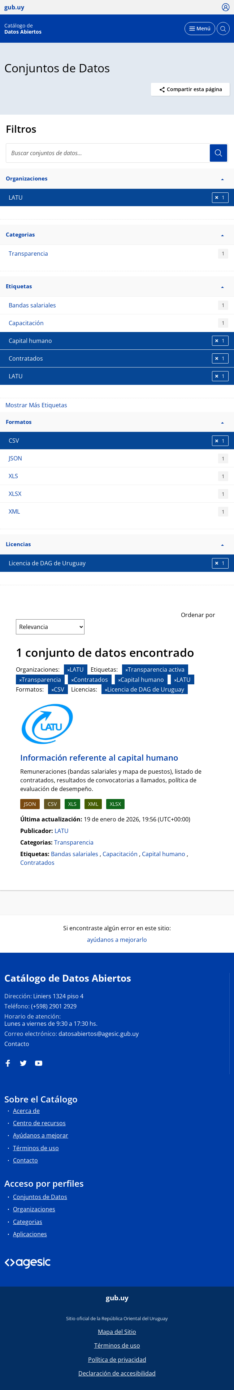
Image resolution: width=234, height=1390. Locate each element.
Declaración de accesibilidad (117, 1373)
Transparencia (118, 254)
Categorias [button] (115, 234)
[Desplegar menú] (200, 28)
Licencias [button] (115, 544)
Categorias (27, 1222)
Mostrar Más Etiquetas (36, 405)
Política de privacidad (117, 1360)
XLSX (118, 494)
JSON (118, 458)
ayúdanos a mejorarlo (117, 940)
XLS (118, 476)
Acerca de (26, 1111)
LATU (62, 831)
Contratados (37, 863)
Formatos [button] (115, 421)
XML (118, 512)
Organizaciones (34, 1209)
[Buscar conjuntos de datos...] (117, 153)
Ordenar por (198, 615)
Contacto (16, 1044)
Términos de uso (36, 1148)
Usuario (218, 153)
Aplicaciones (30, 1234)
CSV (52, 803)
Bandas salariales (118, 305)
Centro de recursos (39, 1123)
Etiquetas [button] (115, 286)
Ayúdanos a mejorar (40, 1135)
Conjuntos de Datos (40, 1197)
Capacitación (118, 323)
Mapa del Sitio (117, 1332)
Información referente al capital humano (99, 757)
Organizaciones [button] (115, 178)
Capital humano (163, 854)
